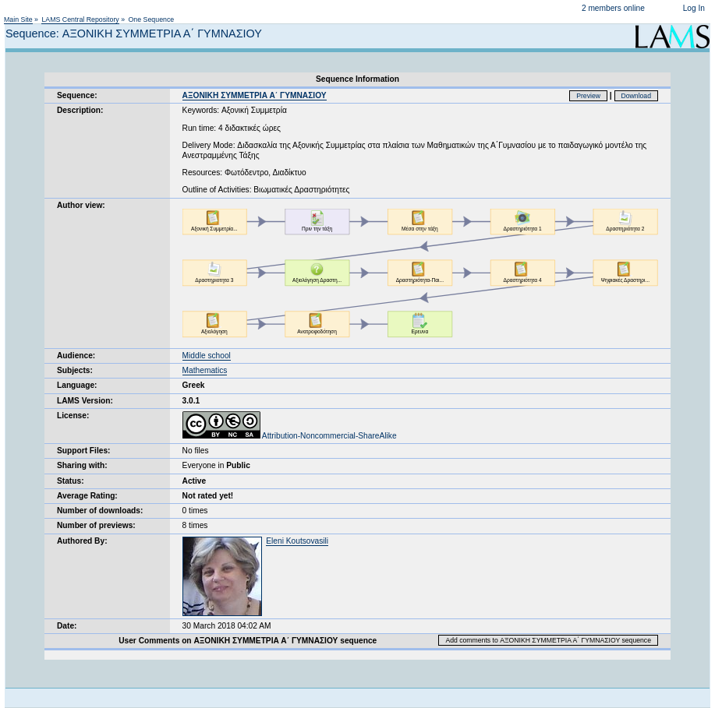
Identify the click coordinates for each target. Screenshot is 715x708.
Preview (588, 96)
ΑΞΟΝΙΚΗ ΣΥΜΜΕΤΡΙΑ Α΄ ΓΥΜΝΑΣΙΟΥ (254, 95)
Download (636, 96)
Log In (694, 8)
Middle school (206, 355)
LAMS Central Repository (80, 19)
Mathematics (205, 370)
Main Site (18, 19)
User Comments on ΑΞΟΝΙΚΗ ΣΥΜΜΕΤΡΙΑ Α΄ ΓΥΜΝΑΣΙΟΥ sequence (248, 640)
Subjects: (75, 370)
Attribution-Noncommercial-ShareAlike (289, 435)
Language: (77, 385)
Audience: (76, 355)
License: (73, 415)
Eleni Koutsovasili (297, 541)
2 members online (613, 8)
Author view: (81, 205)
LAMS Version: (85, 400)
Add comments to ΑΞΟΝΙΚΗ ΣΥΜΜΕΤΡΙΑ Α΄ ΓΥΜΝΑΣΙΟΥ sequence (548, 640)
